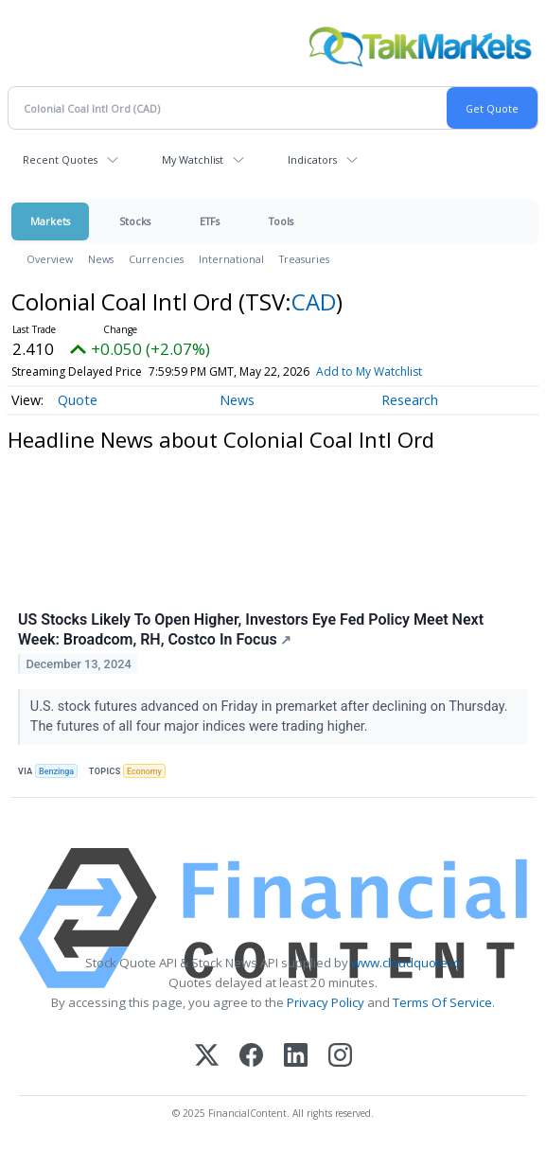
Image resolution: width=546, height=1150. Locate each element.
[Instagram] (340, 1056)
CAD (313, 301)
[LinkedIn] (295, 1056)
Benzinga (56, 771)
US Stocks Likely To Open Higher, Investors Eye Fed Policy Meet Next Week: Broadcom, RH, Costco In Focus (251, 629)
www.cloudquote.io (406, 962)
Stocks (134, 221)
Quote (77, 400)
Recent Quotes (60, 159)
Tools (281, 221)
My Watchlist (192, 159)
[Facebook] (251, 1056)
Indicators (312, 159)
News (101, 259)
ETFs (210, 221)
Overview (49, 259)
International (231, 259)
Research (409, 400)
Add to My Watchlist (369, 371)
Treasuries (304, 259)
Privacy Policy (325, 1002)
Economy (144, 771)
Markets (50, 221)
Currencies (156, 259)
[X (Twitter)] (206, 1056)
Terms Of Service (442, 1002)
